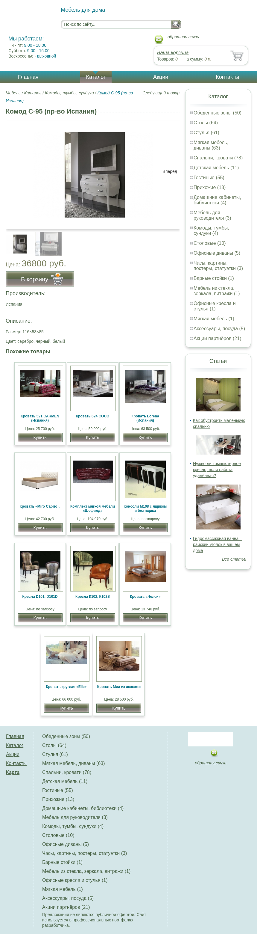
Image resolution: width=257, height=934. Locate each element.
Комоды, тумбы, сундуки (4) (211, 230)
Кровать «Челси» (145, 596)
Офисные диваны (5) (217, 253)
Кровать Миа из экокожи (119, 687)
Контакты (227, 77)
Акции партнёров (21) (217, 338)
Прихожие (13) (210, 187)
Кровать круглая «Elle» (66, 687)
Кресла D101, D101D (40, 596)
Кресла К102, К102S (92, 596)
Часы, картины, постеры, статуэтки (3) (218, 265)
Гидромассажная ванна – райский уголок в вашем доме (217, 544)
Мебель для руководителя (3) (212, 215)
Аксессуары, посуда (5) (219, 328)
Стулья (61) (206, 132)
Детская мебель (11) (216, 167)
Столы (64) (206, 122)
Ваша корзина (172, 52)
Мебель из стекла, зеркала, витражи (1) (217, 291)
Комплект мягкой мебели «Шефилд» (92, 508)
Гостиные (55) (209, 177)
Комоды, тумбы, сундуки (69, 92)
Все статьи (234, 559)
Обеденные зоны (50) (217, 112)
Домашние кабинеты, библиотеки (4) (217, 200)
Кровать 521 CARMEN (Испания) (40, 418)
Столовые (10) (210, 243)
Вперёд (170, 171)
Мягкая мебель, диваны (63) (211, 145)
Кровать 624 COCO (93, 416)
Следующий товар (161, 92)
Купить (39, 437)
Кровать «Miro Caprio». (40, 506)
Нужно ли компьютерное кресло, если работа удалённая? (217, 469)
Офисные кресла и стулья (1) (215, 306)
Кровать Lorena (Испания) (145, 418)
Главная (28, 77)
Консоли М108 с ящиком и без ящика (145, 508)
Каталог (96, 77)
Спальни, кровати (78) (218, 157)
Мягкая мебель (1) (214, 318)
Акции (160, 77)
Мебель (13, 92)
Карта (12, 772)
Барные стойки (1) (214, 278)
